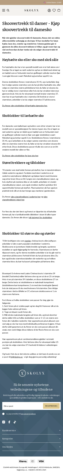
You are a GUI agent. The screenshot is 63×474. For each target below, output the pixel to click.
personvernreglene (28, 414)
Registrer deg (51, 406)
